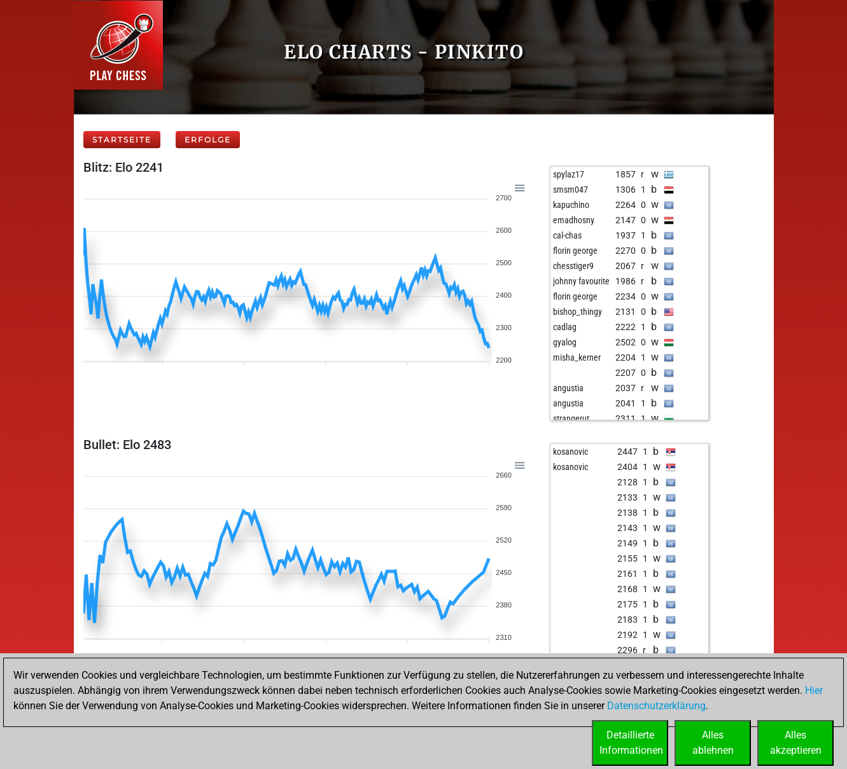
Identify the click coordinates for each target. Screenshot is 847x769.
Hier (814, 690)
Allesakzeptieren (796, 742)
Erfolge (208, 139)
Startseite (121, 139)
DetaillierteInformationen (631, 742)
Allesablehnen (713, 742)
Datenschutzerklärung (656, 706)
